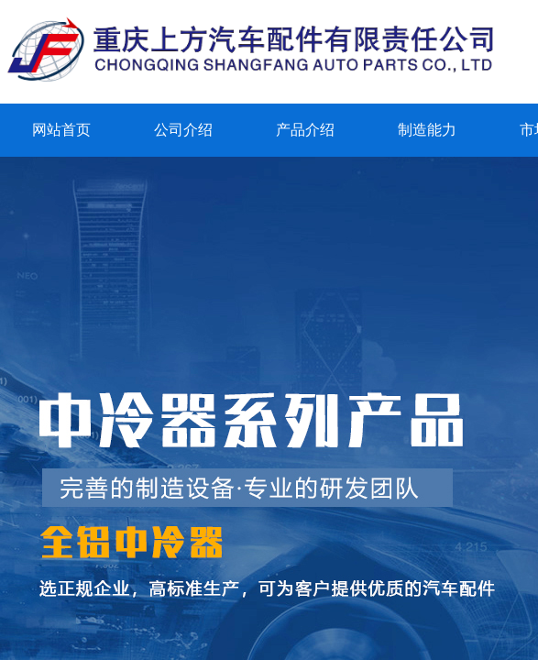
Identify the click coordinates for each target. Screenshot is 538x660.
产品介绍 (305, 130)
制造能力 (427, 130)
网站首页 (61, 130)
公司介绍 (183, 130)
